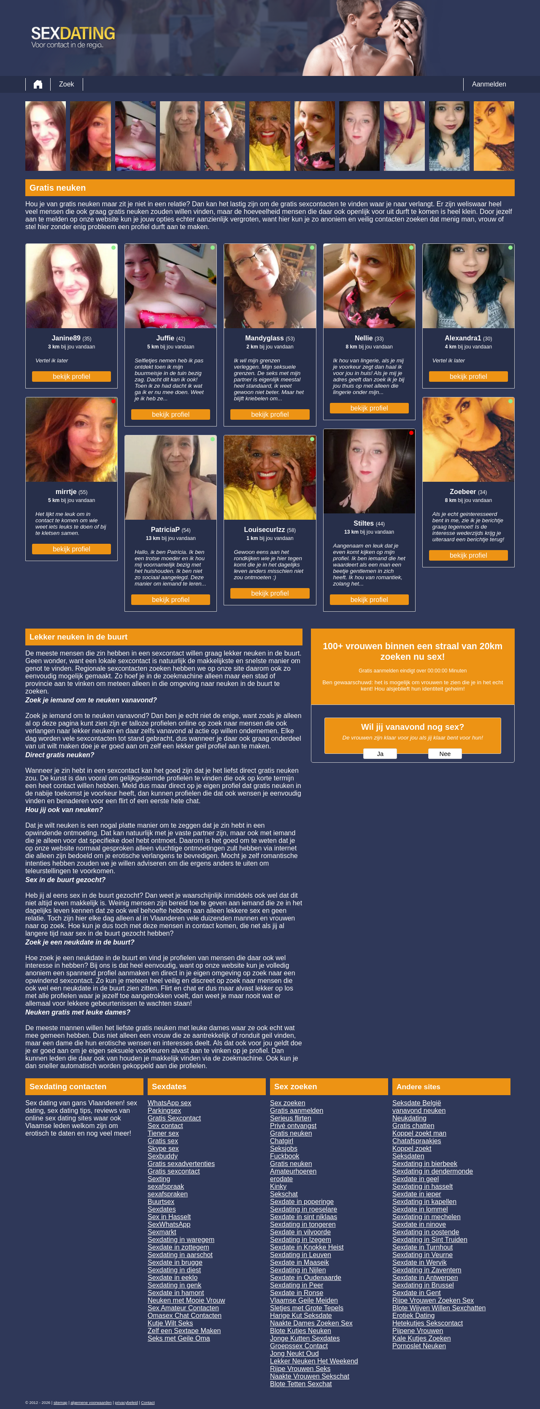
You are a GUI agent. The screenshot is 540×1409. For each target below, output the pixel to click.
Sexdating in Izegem (300, 1239)
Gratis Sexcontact (174, 1118)
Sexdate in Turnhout (422, 1247)
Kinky (278, 1186)
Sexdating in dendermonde (432, 1171)
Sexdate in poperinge (302, 1201)
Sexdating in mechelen (426, 1216)
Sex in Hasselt (169, 1216)
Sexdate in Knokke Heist (306, 1247)
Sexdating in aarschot (180, 1254)
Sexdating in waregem (181, 1239)
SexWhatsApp (169, 1224)
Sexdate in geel (415, 1178)
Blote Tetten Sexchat (301, 1383)
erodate (281, 1178)
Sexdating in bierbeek (424, 1163)
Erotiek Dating (413, 1315)
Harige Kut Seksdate (301, 1315)
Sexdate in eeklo (172, 1277)
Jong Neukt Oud (294, 1353)
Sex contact (165, 1125)
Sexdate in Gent (416, 1292)
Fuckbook (284, 1156)
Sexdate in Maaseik (299, 1262)
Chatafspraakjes (416, 1140)
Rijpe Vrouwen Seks (300, 1368)
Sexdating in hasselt (422, 1186)
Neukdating (409, 1118)
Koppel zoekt (412, 1148)
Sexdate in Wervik (419, 1262)
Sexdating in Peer (296, 1285)
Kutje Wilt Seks (170, 1323)
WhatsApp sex (169, 1103)
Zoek (66, 84)
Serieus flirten (290, 1118)
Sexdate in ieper (416, 1194)
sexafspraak (166, 1186)
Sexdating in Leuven (300, 1254)
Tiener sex (163, 1133)
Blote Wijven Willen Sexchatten (439, 1308)
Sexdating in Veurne (422, 1254)
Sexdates (162, 1209)
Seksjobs (283, 1148)
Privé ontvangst (293, 1125)
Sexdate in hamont (176, 1292)
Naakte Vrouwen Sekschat (309, 1376)
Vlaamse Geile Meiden (304, 1300)
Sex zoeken (287, 1103)
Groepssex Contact (299, 1346)
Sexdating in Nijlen (298, 1270)
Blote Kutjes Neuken (300, 1330)
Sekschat (284, 1194)
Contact (147, 1403)
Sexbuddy (163, 1156)
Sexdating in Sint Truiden (429, 1239)
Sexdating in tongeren (303, 1224)
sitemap (61, 1403)
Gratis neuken (291, 1133)
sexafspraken (168, 1194)
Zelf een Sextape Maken (184, 1330)
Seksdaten (408, 1156)
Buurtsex (161, 1201)
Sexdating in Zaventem (427, 1270)
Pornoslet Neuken (419, 1346)
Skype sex (163, 1148)
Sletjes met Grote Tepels (306, 1308)
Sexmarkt (162, 1232)
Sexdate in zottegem (178, 1247)
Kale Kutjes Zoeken (421, 1338)
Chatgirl (281, 1140)
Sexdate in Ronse (296, 1292)
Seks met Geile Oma (179, 1338)
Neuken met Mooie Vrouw (186, 1300)
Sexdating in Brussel (423, 1285)
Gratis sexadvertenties (181, 1163)
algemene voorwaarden (91, 1403)
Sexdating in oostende (425, 1232)
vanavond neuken (419, 1110)
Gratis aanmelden (296, 1110)
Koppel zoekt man (419, 1133)
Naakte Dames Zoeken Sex (311, 1323)
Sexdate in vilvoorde (300, 1232)
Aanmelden (489, 84)
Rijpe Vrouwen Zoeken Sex (433, 1300)
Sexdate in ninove (419, 1224)
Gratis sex (163, 1140)
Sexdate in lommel (420, 1209)
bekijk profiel (71, 376)
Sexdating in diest (174, 1270)
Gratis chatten (413, 1125)
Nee (445, 753)
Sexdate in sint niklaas (303, 1216)
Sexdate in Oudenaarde (305, 1277)
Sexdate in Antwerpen (425, 1277)
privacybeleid (126, 1403)
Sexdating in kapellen (424, 1201)
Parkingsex (164, 1110)
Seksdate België (416, 1103)
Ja (380, 753)
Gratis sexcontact (174, 1171)
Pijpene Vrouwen (417, 1330)
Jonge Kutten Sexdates (305, 1338)
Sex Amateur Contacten (183, 1308)
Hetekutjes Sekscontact (427, 1323)
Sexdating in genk (174, 1285)
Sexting (159, 1178)
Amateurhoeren (293, 1171)
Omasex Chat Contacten (184, 1315)
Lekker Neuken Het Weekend (314, 1361)
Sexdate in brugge (175, 1262)
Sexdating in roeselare (303, 1209)
